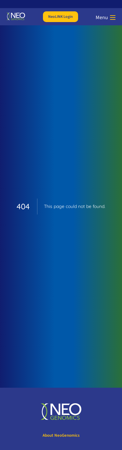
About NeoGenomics (61, 435)
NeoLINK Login (60, 16)
